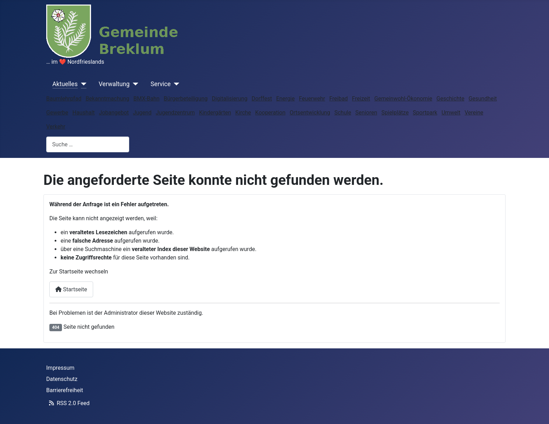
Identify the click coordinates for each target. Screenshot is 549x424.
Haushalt (83, 112)
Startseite (71, 289)
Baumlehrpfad (63, 98)
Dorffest (262, 98)
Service (161, 84)
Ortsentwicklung (310, 112)
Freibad (338, 98)
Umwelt (451, 112)
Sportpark (425, 112)
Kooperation (270, 112)
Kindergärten (215, 112)
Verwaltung (114, 84)
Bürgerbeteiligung (186, 98)
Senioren (366, 112)
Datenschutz (61, 379)
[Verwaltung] (134, 84)
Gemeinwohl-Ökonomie (403, 98)
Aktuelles (65, 84)
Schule (342, 112)
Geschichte (451, 98)
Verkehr (55, 126)
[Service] (175, 84)
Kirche (243, 112)
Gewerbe (57, 112)
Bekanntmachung (107, 98)
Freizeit (361, 98)
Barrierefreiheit (64, 390)
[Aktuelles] (82, 84)
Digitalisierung (230, 98)
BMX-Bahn (146, 98)
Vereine (474, 112)
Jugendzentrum (175, 112)
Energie (285, 98)
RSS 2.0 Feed (68, 403)
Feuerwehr (312, 98)
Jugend (142, 112)
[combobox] (87, 144)
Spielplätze (395, 112)
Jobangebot (114, 112)
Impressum (60, 367)
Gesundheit (482, 98)
